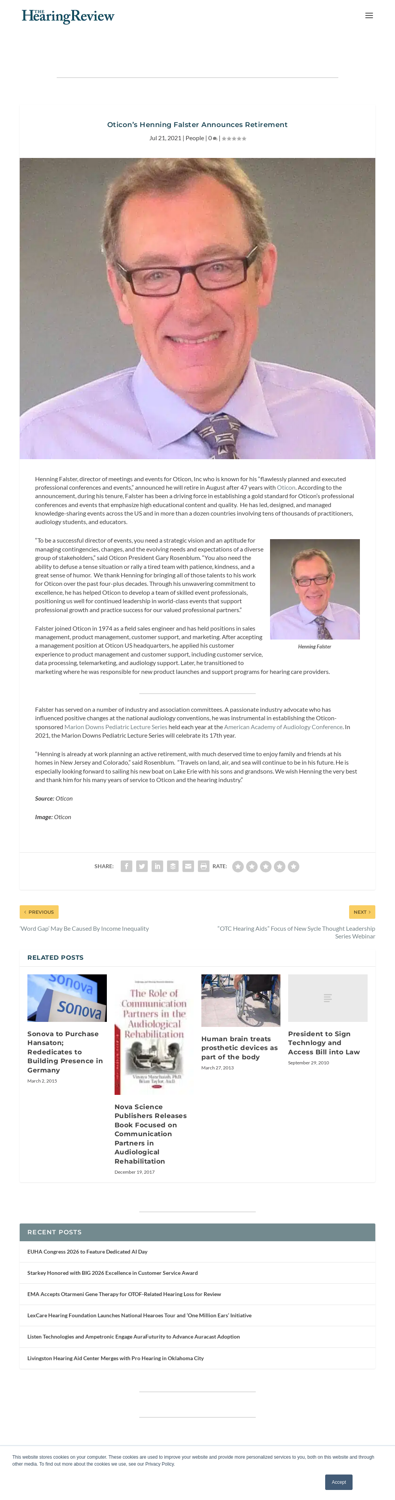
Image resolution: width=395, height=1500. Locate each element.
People (195, 113)
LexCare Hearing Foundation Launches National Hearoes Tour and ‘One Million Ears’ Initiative (139, 1291)
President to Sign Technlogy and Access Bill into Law (324, 1019)
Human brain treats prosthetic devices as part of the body (239, 1024)
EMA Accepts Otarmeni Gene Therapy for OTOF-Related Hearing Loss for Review (124, 1270)
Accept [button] (339, 1482)
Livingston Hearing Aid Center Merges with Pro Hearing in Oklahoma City (115, 1334)
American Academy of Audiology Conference (283, 702)
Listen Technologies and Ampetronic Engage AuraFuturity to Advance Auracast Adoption (133, 1312)
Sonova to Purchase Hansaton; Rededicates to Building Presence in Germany (65, 1028)
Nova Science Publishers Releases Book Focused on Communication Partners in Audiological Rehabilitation (151, 1110)
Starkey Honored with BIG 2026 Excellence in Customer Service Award (112, 1248)
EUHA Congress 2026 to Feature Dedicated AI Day (87, 1227)
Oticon (286, 463)
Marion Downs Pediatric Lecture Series (115, 702)
